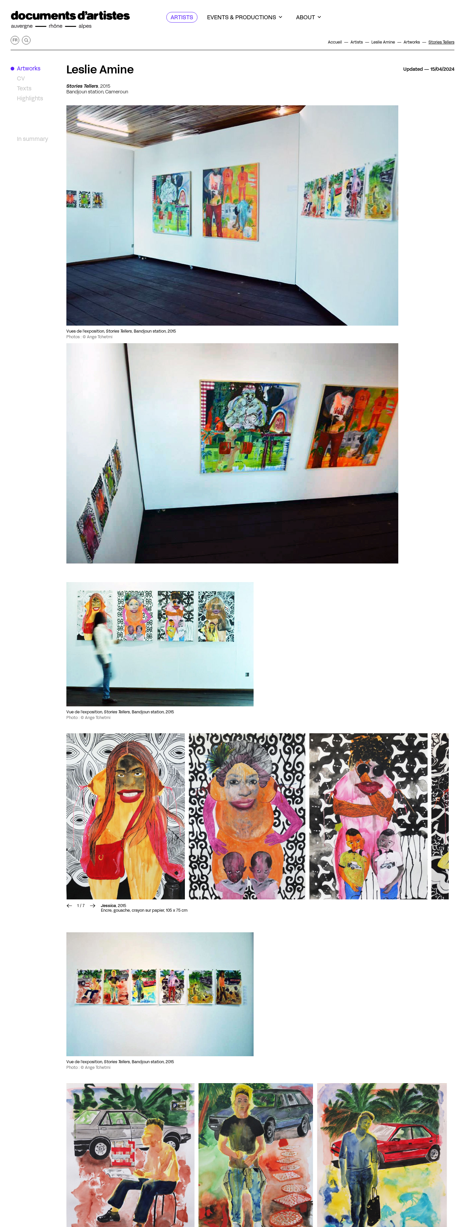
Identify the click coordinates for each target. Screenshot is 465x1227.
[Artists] (181, 17)
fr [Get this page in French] (15, 40)
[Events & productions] (244, 17)
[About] (308, 17)
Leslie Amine (100, 69)
